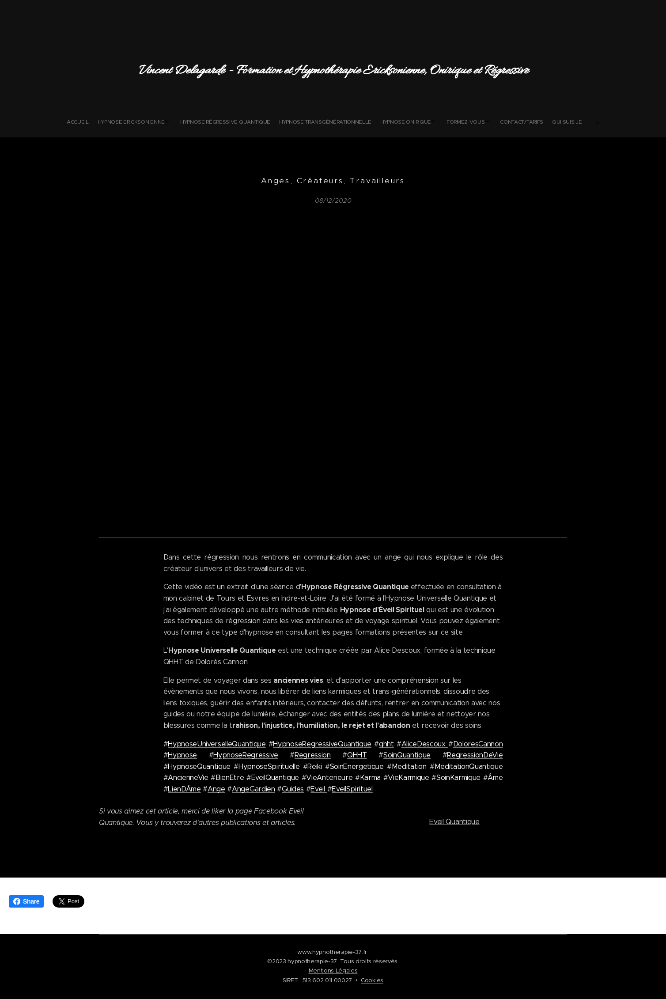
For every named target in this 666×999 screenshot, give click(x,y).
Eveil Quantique (454, 821)
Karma (371, 778)
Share (26, 901)
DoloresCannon (478, 744)
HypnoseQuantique (199, 766)
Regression (313, 755)
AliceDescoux (424, 744)
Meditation (409, 766)
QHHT (357, 755)
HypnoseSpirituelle (268, 766)
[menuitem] (267, 122)
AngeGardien (253, 789)
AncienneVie (188, 778)
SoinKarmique (458, 778)
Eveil (318, 789)
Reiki (314, 766)
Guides (293, 789)
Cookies (372, 980)
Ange (216, 789)
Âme (495, 778)
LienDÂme (184, 789)
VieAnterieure (329, 778)
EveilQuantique (275, 778)
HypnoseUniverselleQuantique (216, 744)
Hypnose (182, 755)
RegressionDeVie (475, 755)
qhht (386, 744)
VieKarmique (408, 778)
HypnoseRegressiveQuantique (322, 744)
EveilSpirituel (352, 789)
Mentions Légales (333, 970)
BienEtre (230, 778)
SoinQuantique (407, 755)
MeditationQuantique (469, 766)
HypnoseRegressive (245, 755)
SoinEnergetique (357, 766)
